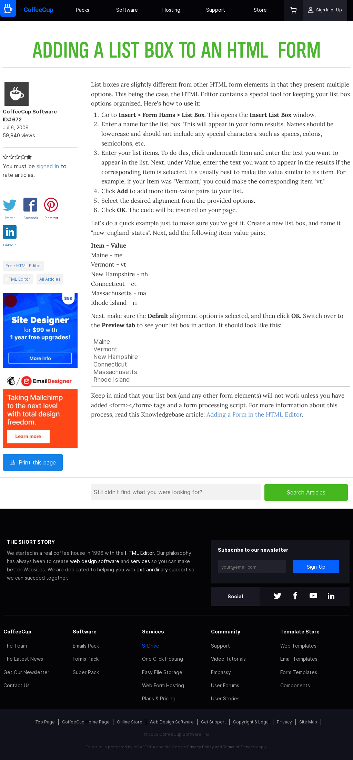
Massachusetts (221, 372)
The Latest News (23, 659)
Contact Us (16, 685)
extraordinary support (162, 569)
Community (225, 631)
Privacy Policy (200, 746)
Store (260, 10)
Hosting (171, 10)
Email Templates (298, 659)
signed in (48, 166)
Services (153, 631)
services (140, 561)
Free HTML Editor (23, 265)
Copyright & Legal (251, 721)
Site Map (308, 721)
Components (295, 685)
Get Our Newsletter (26, 672)
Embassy (221, 672)
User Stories (225, 698)
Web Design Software (172, 721)
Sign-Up (316, 567)
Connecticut (221, 364)
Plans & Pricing (158, 698)
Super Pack (86, 672)
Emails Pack (86, 646)
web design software (94, 561)
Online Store (129, 721)
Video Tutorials (228, 659)
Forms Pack (86, 659)
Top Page (45, 721)
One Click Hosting (162, 659)
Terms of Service (239, 746)
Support (215, 10)
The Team (15, 646)
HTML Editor (18, 279)
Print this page (33, 462)
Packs (82, 10)
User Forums (225, 685)
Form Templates (298, 672)
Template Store (300, 631)
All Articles (50, 279)
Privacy (284, 721)
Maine (221, 342)
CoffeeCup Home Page (86, 721)
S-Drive (150, 646)
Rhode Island (221, 379)
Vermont (221, 349)
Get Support (213, 721)
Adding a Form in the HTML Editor (254, 414)
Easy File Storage (162, 672)
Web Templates (298, 646)
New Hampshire (221, 357)
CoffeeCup (17, 631)
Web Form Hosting (163, 685)
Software (127, 10)
